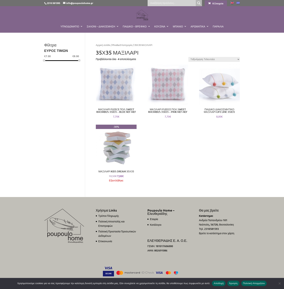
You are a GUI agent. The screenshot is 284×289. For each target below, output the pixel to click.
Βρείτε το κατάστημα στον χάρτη (216, 233)
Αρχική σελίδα (103, 45)
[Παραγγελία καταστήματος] (214, 59)
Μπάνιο (178, 26)
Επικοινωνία (105, 241)
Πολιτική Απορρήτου (254, 283)
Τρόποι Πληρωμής (108, 216)
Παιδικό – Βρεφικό (135, 26)
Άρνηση (233, 283)
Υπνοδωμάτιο (69, 26)
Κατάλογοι (155, 224)
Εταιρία (154, 219)
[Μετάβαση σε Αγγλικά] (232, 4)
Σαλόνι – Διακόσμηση (101, 26)
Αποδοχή (219, 283)
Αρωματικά (198, 26)
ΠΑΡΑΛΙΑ (218, 26)
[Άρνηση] (279, 283)
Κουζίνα (159, 26)
